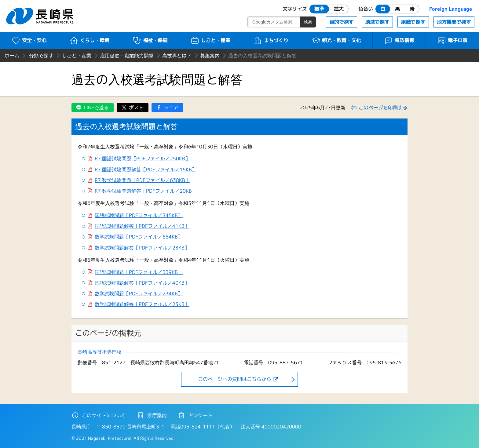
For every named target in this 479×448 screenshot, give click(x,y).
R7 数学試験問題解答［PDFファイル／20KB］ (146, 191)
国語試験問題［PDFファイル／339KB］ (139, 272)
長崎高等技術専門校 (100, 352)
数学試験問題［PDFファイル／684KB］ (139, 237)
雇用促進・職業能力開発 (127, 55)
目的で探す (341, 22)
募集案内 (210, 55)
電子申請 (452, 40)
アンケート (195, 415)
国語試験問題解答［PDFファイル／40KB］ (142, 283)
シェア (171, 107)
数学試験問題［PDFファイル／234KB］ (139, 294)
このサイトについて (98, 415)
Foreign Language (450, 8)
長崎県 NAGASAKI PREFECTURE (40, 16)
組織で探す (413, 22)
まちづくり (270, 40)
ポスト (136, 107)
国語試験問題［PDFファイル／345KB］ (139, 215)
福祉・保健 (149, 40)
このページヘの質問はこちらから (234, 379)
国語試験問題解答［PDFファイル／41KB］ (142, 226)
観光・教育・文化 (336, 40)
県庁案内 (152, 415)
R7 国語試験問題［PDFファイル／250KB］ (142, 159)
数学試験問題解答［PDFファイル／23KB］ (142, 248)
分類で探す (41, 55)
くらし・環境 (89, 40)
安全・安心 (28, 40)
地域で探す (377, 22)
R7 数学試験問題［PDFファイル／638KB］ (142, 180)
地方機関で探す (454, 22)
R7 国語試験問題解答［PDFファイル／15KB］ (146, 170)
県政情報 (399, 40)
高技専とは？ (177, 55)
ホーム (12, 55)
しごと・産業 (210, 40)
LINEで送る (96, 107)
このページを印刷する (383, 107)
